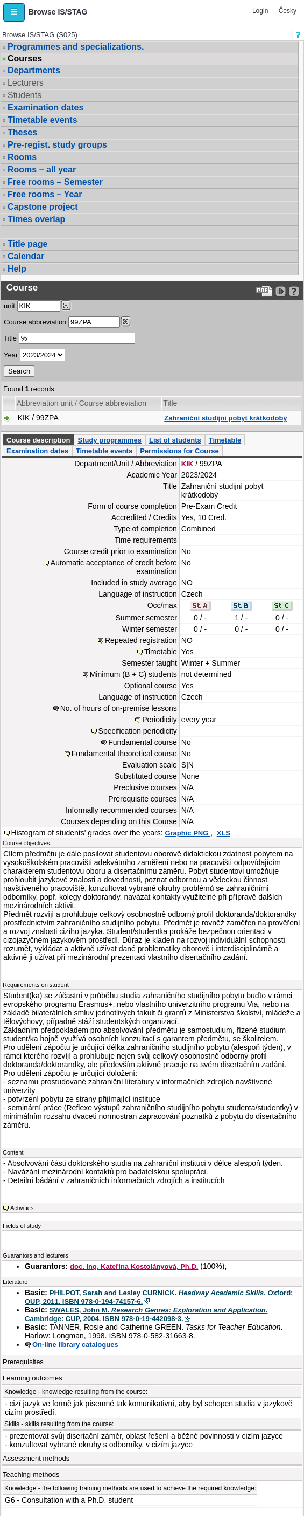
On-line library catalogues (75, 1345)
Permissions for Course (179, 451)
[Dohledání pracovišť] (66, 305)
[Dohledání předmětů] (125, 321)
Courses (25, 59)
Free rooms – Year (45, 194)
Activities (21, 1208)
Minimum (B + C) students (133, 674)
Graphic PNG (187, 833)
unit (9, 306)
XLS (223, 833)
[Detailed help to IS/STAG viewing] (294, 291)
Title (10, 338)
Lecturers (26, 82)
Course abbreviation (35, 322)
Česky (287, 11)
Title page (27, 243)
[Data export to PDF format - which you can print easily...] (264, 291)
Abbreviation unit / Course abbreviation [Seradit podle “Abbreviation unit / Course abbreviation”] (81, 403)
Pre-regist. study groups (57, 144)
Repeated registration (141, 640)
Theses (22, 132)
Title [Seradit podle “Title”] (170, 403)
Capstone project (43, 206)
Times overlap (36, 219)
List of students (175, 440)
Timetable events (42, 120)
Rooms (22, 157)
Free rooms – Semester (55, 181)
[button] (14, 12)
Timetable (225, 440)
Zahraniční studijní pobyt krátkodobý (225, 418)
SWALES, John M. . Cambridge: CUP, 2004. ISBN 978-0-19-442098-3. (146, 1314)
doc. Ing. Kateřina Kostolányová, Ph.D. (134, 1266)
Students (24, 95)
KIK (187, 464)
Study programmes (109, 440)
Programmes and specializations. (76, 46)
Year (11, 355)
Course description (38, 440)
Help (17, 268)
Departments (34, 70)
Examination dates (45, 107)
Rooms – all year (42, 169)
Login (260, 11)
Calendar (26, 256)
